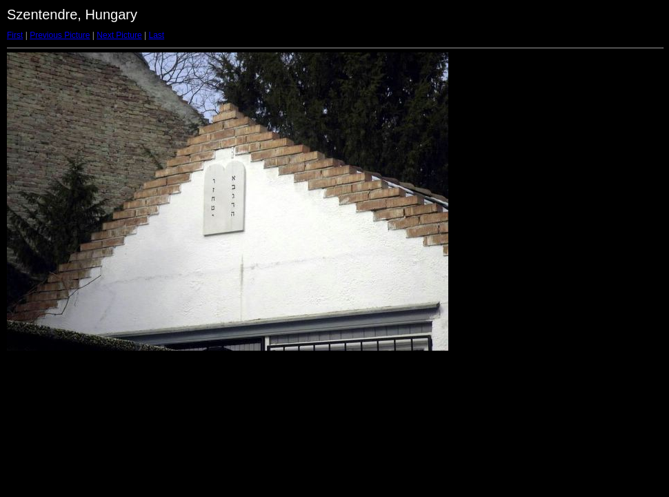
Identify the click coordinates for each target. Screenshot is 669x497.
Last (156, 35)
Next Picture (119, 35)
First (15, 35)
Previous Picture (60, 35)
